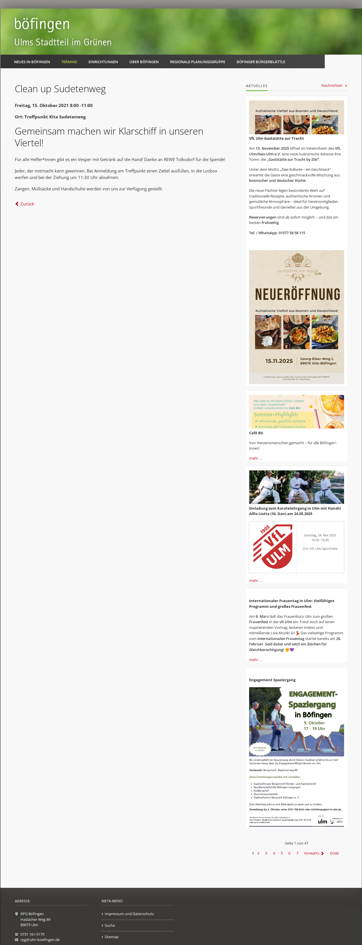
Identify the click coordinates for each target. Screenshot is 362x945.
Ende (334, 853)
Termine (69, 61)
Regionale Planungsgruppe (197, 61)
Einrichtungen (103, 61)
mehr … (255, 458)
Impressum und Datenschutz (129, 913)
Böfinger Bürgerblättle (261, 61)
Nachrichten (332, 85)
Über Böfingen (144, 61)
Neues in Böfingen (32, 61)
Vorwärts (311, 853)
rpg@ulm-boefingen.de (40, 939)
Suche (110, 925)
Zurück (27, 204)
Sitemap (112, 936)
